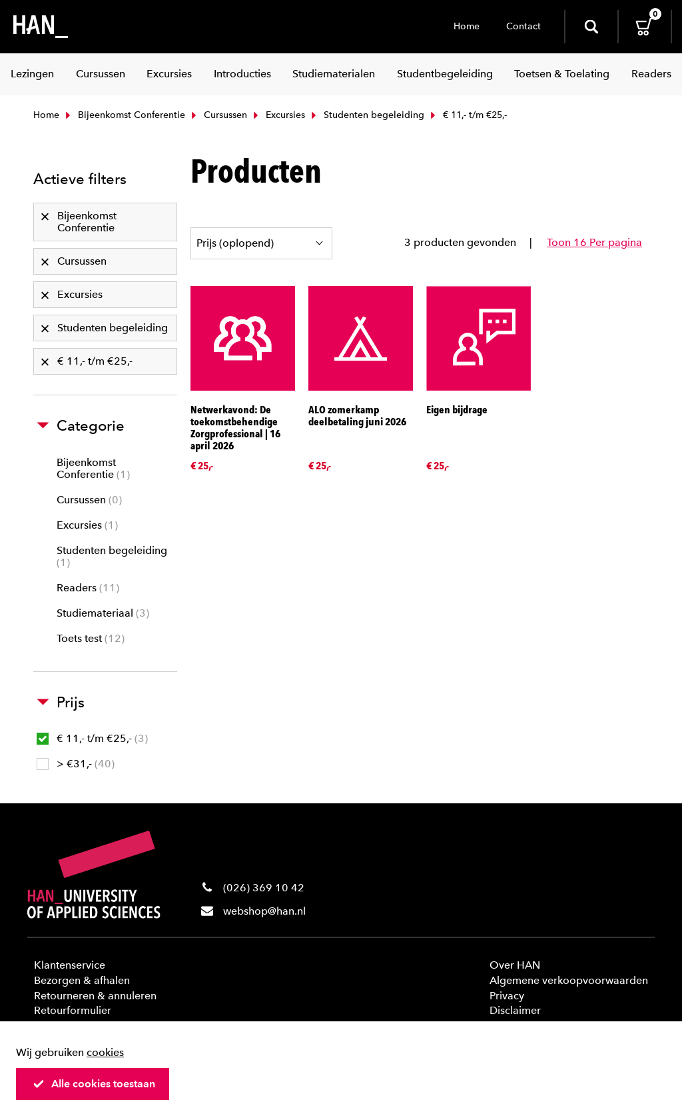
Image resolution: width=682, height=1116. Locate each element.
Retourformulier (72, 1010)
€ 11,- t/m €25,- (92, 738)
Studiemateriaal (103, 613)
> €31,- (76, 763)
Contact (523, 26)
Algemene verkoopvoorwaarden (569, 980)
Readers (88, 587)
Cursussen (217, 115)
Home (467, 26)
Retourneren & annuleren (95, 995)
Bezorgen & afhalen (82, 980)
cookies (105, 1052)
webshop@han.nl (264, 911)
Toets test (91, 638)
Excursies (277, 115)
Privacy (507, 995)
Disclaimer (515, 1010)
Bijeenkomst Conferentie (124, 115)
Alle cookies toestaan (94, 1083)
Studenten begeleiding (366, 115)
